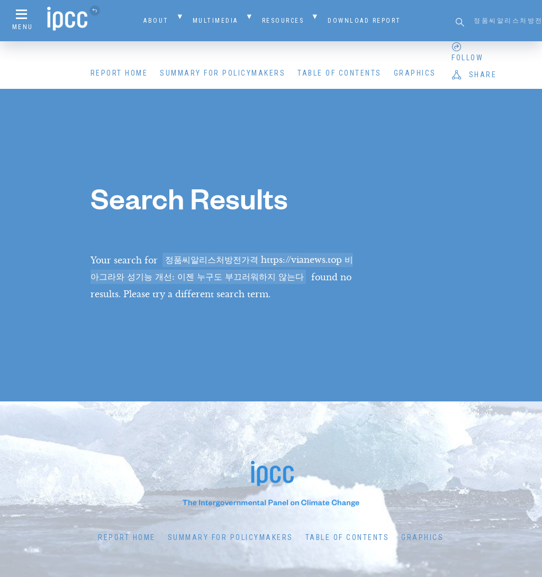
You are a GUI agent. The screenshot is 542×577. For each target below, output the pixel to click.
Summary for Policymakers (222, 73)
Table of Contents (339, 73)
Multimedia (215, 20)
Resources (283, 20)
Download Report (364, 20)
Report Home (119, 73)
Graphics (415, 73)
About (156, 20)
